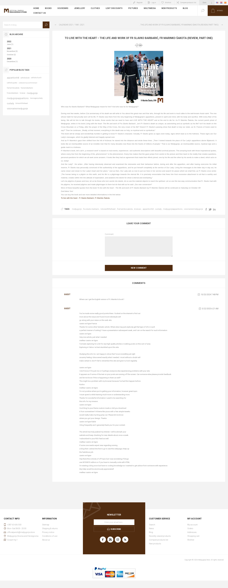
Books (48, 9)
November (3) (12, 51)
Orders (190, 528)
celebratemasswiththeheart (28, 83)
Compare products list (188, 3)
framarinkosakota (125, 209)
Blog (184, 9)
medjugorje (77, 209)
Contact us (39, 13)
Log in (154, 3)
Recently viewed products (160, 536)
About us (46, 540)
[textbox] (26, 25)
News (151, 528)
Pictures (132, 9)
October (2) (11, 55)
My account (192, 525)
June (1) (10, 44)
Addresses (192, 532)
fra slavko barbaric (91, 209)
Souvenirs (62, 9)
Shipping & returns (50, 528)
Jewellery (79, 9)
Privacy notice (48, 532)
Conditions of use (49, 536)
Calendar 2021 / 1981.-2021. (72, 25)
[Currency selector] (206, 2)
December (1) (12, 61)
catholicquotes (12, 83)
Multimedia (149, 9)
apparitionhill (148, 209)
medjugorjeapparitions (172, 209)
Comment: (109, 234)
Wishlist (190, 540)
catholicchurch (36, 78)
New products (168, 9)
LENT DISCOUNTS (113, 9)
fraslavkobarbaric (27, 88)
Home (36, 9)
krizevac (137, 209)
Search (46, 25)
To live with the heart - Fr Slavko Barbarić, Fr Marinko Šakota (85, 198)
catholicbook (25, 78)
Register (140, 3)
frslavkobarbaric (12, 93)
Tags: (67, 209)
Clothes (94, 9)
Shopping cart (193, 536)
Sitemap (45, 525)
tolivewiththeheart (108, 209)
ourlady (158, 209)
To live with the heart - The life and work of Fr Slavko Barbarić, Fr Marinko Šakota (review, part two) (179, 25)
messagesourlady (36, 98)
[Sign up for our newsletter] (114, 522)
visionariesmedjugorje (193, 209)
